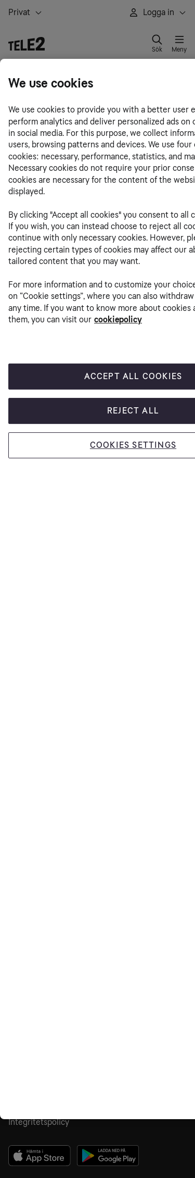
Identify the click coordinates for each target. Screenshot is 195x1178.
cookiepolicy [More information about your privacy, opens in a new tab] (118, 319)
